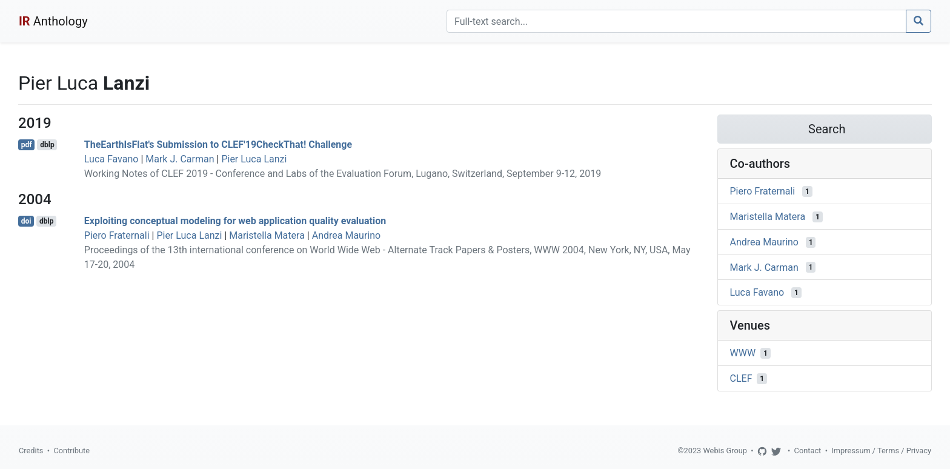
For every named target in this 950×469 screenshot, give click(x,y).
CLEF (741, 378)
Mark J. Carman (179, 159)
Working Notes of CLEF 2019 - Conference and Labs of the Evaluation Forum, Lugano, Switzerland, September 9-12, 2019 (342, 173)
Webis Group (725, 450)
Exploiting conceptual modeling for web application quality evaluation (235, 221)
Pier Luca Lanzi (254, 159)
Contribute (71, 450)
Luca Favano (111, 159)
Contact (808, 450)
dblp (47, 145)
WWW (743, 353)
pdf (26, 145)
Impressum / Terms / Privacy (881, 450)
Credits (31, 450)
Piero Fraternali (117, 235)
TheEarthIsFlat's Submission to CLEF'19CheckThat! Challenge (218, 144)
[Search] (676, 21)
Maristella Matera (267, 235)
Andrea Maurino (346, 235)
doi (26, 221)
